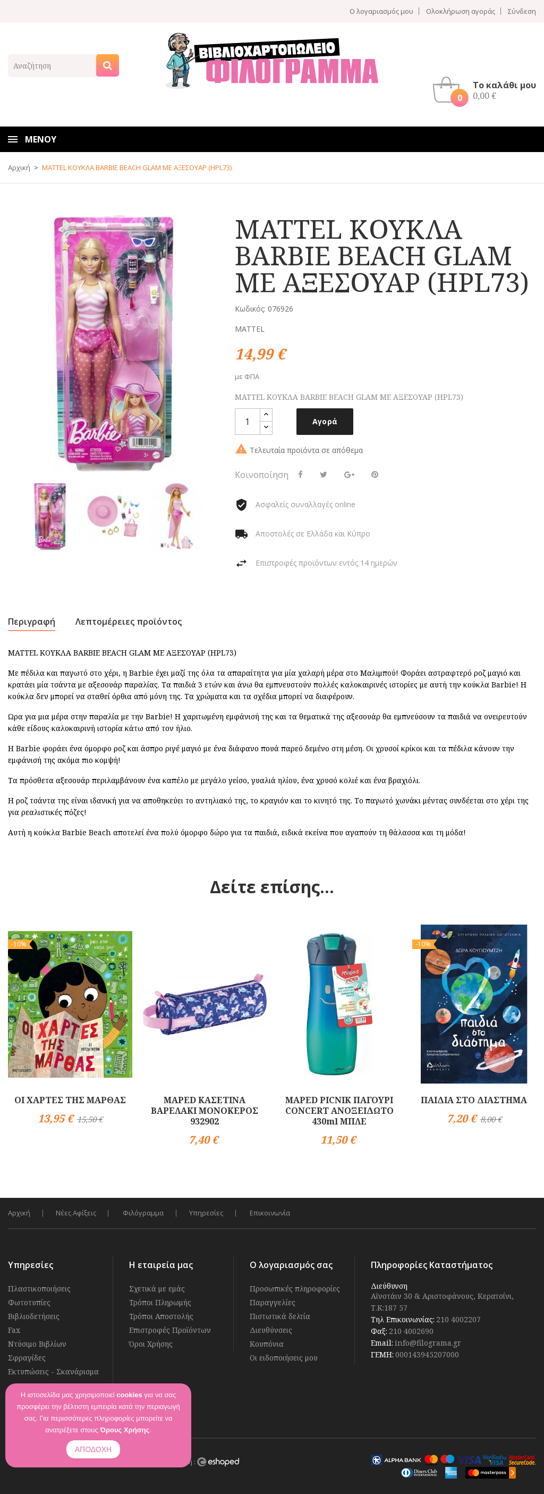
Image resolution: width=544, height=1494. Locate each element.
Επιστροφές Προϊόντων (170, 1329)
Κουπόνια (267, 1343)
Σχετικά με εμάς (157, 1288)
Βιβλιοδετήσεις (34, 1316)
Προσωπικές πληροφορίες (295, 1288)
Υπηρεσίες (210, 1212)
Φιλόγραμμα (145, 1212)
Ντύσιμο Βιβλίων (37, 1343)
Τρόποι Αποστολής (161, 1316)
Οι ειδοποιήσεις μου (284, 1357)
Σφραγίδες (27, 1357)
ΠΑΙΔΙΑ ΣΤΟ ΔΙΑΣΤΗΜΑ (474, 1099)
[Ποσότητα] (247, 421)
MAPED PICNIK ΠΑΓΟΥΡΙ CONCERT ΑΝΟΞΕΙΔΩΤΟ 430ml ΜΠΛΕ (339, 1110)
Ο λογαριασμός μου (381, 10)
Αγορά (325, 421)
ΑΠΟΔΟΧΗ (93, 1449)
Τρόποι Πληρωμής (160, 1302)
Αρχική (19, 1212)
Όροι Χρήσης (151, 1343)
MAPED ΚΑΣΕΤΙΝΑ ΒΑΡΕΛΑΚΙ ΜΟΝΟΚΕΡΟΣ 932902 (204, 1110)
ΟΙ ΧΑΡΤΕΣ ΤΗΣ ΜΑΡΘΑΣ (70, 1099)
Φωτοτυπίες (29, 1302)
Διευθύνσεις (271, 1329)
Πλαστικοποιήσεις (39, 1288)
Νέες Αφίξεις (77, 1212)
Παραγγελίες (272, 1302)
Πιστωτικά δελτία (280, 1316)
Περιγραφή (31, 621)
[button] (487, 89)
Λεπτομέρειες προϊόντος (128, 621)
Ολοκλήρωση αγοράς (460, 10)
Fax (14, 1329)
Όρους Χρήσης (124, 1430)
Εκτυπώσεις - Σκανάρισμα (53, 1371)
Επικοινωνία (275, 1212)
